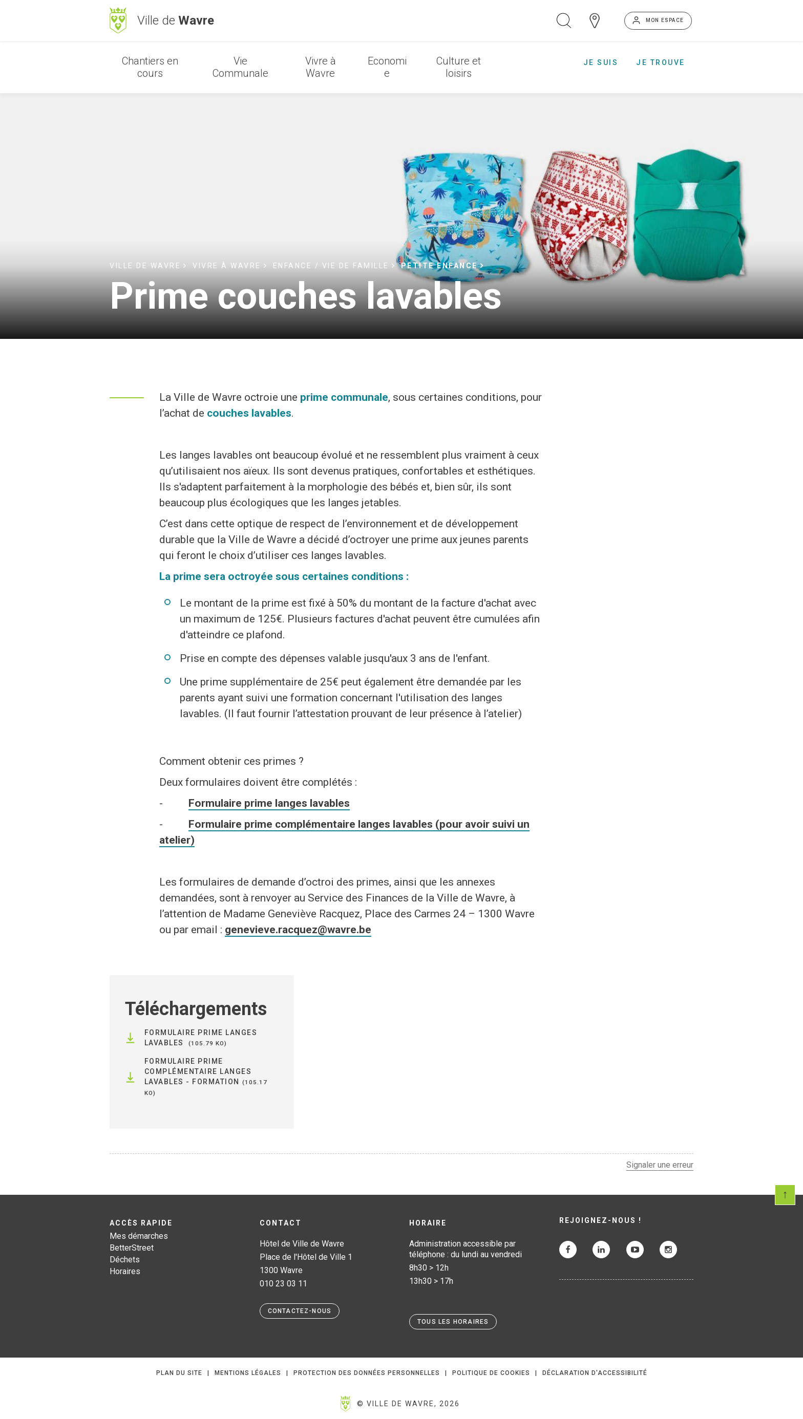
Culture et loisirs (458, 67)
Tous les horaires (453, 1321)
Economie (387, 67)
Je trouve (660, 62)
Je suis (601, 62)
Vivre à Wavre (320, 67)
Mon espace (665, 20)
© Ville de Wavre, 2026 (408, 1404)
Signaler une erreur (659, 1165)
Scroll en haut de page (785, 1195)
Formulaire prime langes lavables (269, 803)
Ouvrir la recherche (563, 20)
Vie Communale (240, 67)
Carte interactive (594, 20)
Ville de (175, 20)
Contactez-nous (300, 1311)
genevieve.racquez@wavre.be (298, 929)
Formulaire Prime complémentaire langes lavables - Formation (198, 1071)
